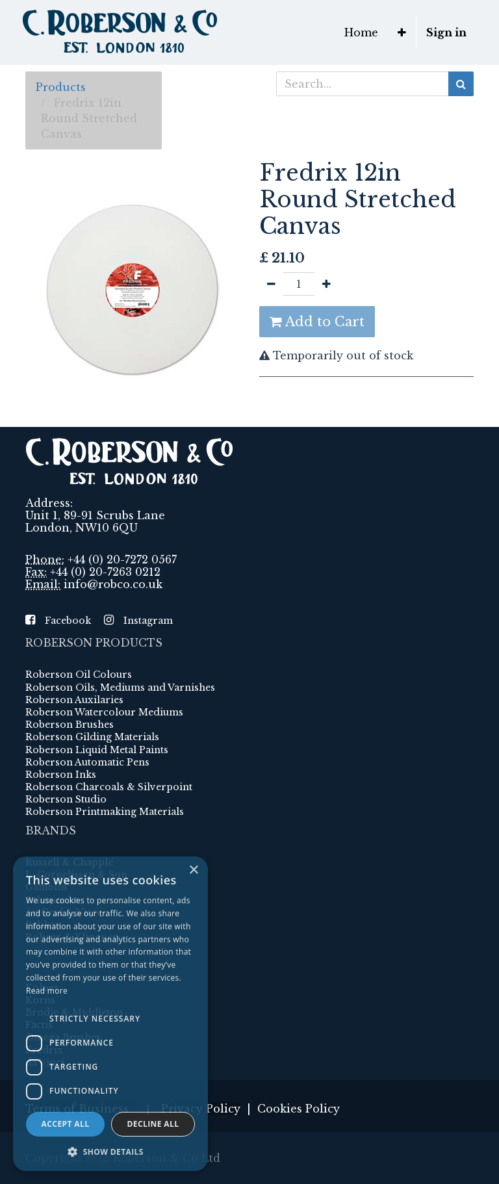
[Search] (461, 83)
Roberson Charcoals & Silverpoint (108, 787)
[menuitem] (361, 32)
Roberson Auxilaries (74, 700)
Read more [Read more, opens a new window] (47, 990)
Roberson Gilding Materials (92, 737)
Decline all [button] (153, 1123)
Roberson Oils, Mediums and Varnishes (120, 687)
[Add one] (326, 284)
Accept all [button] (66, 1123)
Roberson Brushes (69, 724)
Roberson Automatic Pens (87, 762)
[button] (402, 32)
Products (61, 87)
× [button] (193, 870)
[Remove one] (271, 284)
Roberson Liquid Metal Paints (96, 750)
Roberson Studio (66, 799)
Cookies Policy (298, 1108)
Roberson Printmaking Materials (104, 811)
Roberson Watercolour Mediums (104, 712)
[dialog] (110, 1013)
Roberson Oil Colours (78, 674)
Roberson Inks (60, 774)
